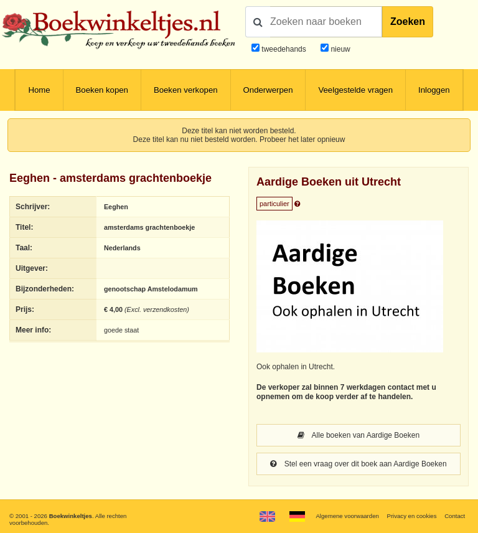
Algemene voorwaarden (347, 515)
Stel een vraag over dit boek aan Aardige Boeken (358, 464)
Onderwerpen (268, 90)
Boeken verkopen (186, 90)
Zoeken (407, 21)
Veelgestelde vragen (355, 90)
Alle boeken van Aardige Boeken (358, 435)
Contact (454, 515)
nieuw (339, 49)
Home (39, 90)
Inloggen (434, 90)
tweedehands (283, 49)
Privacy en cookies (411, 515)
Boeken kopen (102, 90)
